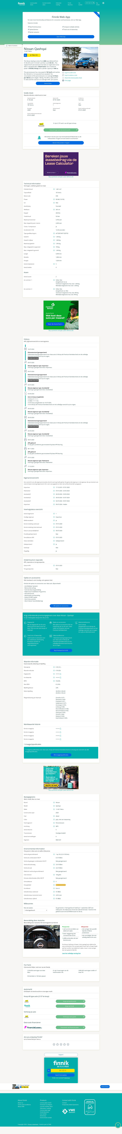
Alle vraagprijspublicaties (61, 776)
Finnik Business (70, 3)
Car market (80, 3)
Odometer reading (58, 3)
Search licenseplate (61, 1097)
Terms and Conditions (24, 1126)
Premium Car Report (46, 1126)
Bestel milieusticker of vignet (61, 143)
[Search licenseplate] (94, 3)
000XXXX (33, 358)
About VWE (21, 1128)
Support (61, 1076)
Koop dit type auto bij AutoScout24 (60, 130)
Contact (64, 1124)
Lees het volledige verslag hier (71, 975)
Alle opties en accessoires (60, 606)
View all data (48, 83)
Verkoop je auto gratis (69, 1038)
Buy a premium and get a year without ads (61, 177)
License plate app (45, 1132)
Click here (67, 1099)
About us (20, 1124)
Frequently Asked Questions (70, 1126)
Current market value (46, 3)
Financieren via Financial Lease (70, 1049)
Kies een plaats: (35, 931)
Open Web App (61, 37)
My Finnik (98, 3)
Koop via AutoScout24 (69, 1023)
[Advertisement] (61, 623)
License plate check (33, 3)
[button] (65, 59)
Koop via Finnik (69, 1028)
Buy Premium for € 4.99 (61, 672)
